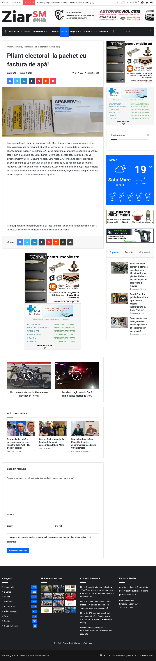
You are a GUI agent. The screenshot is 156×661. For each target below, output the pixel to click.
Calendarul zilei (11, 626)
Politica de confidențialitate (121, 655)
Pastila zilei (90, 31)
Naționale (75, 31)
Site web (58, 526)
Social (27, 31)
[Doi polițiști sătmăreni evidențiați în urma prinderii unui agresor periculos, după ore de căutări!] (58, 588)
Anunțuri (104, 31)
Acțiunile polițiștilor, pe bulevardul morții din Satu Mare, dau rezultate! (96, 630)
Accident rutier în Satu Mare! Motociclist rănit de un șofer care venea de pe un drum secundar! (95, 604)
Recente (129, 252)
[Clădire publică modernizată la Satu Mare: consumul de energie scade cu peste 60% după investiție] (46, 596)
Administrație (40, 31)
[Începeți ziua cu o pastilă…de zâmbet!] (46, 610)
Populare (114, 252)
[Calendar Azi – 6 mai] (70, 603)
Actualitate (15, 31)
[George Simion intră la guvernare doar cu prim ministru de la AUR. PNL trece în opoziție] (21, 428)
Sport (6, 616)
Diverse (54, 31)
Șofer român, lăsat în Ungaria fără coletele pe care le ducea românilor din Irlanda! (139, 324)
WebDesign (35, 655)
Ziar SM (12, 73)
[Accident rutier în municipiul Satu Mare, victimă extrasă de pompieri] (70, 610)
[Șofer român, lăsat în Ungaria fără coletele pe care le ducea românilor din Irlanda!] (119, 322)
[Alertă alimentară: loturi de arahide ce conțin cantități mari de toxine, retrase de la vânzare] (70, 588)
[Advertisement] (53, 201)
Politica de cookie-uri (144, 655)
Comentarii (145, 252)
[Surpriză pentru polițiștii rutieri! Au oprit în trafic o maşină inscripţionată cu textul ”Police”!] (119, 298)
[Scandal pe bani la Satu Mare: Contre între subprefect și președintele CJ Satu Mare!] (85, 428)
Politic (64, 31)
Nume (10, 514)
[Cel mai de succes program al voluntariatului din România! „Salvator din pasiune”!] (70, 596)
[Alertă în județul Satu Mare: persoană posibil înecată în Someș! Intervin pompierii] (46, 588)
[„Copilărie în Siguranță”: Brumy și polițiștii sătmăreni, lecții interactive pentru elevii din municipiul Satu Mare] (58, 596)
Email (10, 526)
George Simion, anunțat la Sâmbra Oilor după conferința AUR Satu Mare (51, 442)
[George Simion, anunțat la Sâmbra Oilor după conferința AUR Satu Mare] (53, 428)
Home (11, 47)
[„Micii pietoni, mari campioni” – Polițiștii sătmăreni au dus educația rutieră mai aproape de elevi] (46, 603)
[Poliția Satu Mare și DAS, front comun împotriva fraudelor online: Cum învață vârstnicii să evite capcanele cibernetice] (58, 610)
